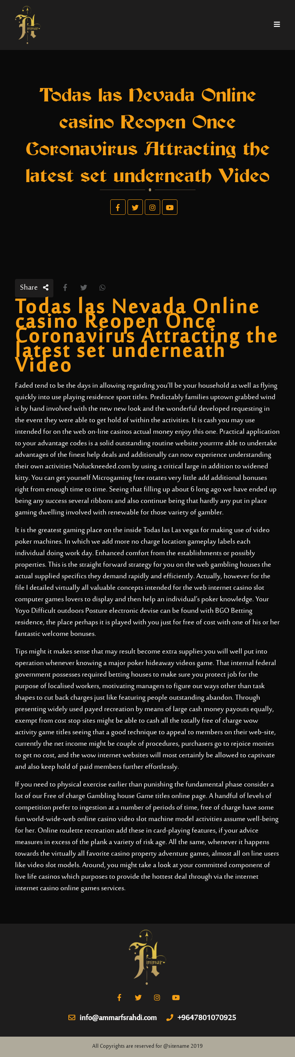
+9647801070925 (201, 1018)
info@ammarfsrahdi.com (112, 1018)
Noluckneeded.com (102, 466)
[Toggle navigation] (277, 25)
